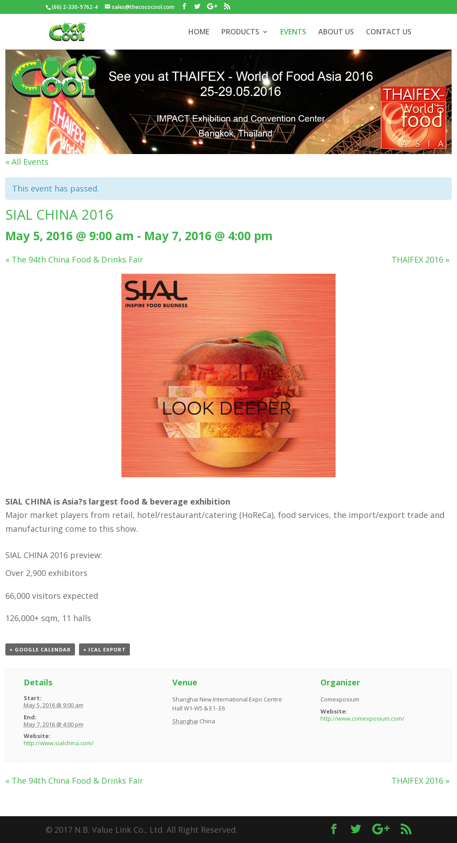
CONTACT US (388, 33)
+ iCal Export (104, 649)
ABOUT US (336, 33)
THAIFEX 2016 (420, 259)
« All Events (27, 161)
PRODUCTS (240, 33)
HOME (198, 33)
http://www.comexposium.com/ (362, 718)
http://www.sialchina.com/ (59, 743)
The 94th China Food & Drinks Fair (74, 259)
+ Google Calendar (40, 649)
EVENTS (293, 33)
